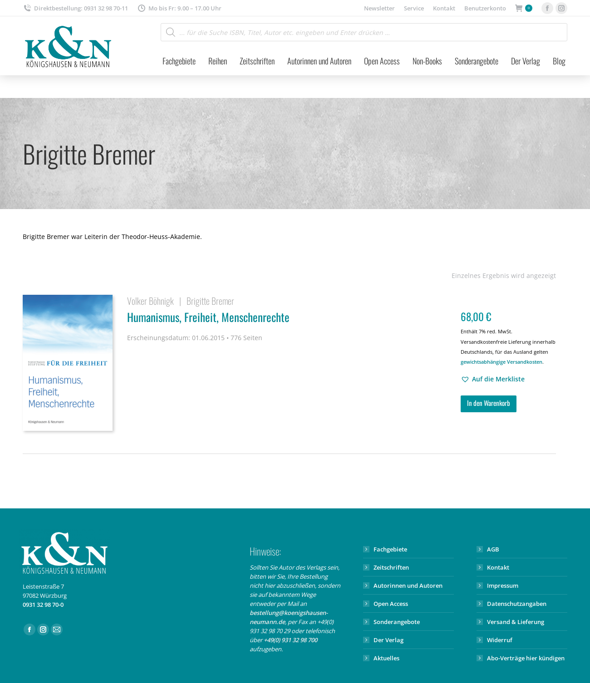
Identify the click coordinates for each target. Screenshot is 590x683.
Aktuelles (386, 658)
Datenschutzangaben (516, 604)
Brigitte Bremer (210, 300)
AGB (493, 549)
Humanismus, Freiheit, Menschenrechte (288, 318)
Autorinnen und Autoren (408, 585)
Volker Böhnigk (150, 300)
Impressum (502, 585)
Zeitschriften (391, 567)
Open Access (391, 604)
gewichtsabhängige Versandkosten (501, 361)
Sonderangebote (397, 622)
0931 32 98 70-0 (43, 604)
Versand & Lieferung (515, 622)
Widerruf (499, 640)
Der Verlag (388, 640)
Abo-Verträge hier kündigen (526, 658)
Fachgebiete (390, 549)
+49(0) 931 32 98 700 (290, 640)
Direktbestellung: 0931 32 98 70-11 (75, 8)
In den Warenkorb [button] (488, 403)
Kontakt (498, 567)
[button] (493, 379)
